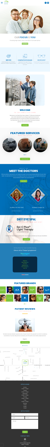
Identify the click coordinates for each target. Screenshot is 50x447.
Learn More (20, 181)
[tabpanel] (9, 145)
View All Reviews (25, 345)
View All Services (25, 159)
